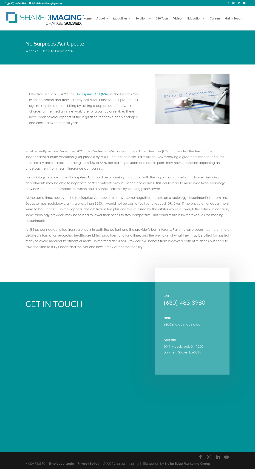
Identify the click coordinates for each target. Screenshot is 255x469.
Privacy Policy (88, 463)
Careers (215, 18)
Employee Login (61, 463)
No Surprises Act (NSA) (92, 94)
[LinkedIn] (239, 4)
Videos (178, 18)
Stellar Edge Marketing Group (187, 463)
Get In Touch (233, 18)
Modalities (120, 18)
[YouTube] (244, 4)
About (100, 18)
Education (194, 18)
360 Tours (162, 18)
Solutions (142, 18)
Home (87, 18)
